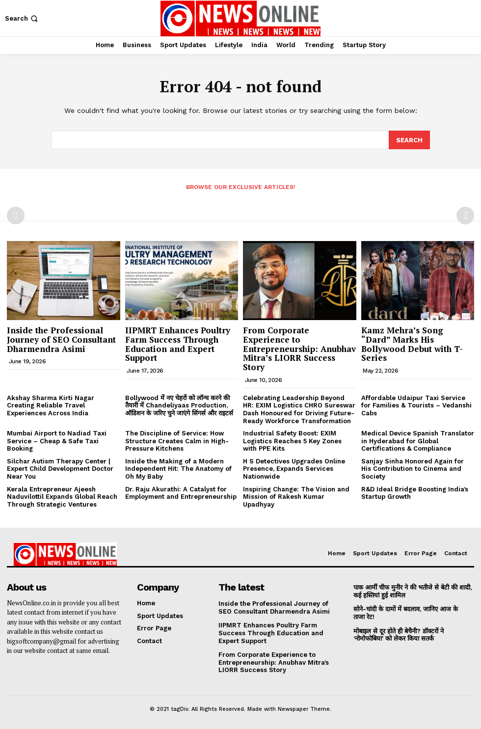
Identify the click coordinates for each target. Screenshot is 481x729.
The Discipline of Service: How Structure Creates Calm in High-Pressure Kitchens (177, 440)
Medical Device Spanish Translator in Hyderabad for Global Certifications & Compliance (417, 440)
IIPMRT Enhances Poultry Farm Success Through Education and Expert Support (177, 343)
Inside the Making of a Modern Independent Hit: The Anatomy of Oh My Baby (178, 468)
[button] (22, 18)
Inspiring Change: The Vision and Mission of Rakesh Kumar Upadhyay (296, 496)
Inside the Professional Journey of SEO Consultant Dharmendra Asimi (61, 338)
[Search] (409, 139)
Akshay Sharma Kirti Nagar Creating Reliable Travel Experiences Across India (50, 405)
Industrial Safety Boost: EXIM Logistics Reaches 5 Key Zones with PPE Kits (292, 440)
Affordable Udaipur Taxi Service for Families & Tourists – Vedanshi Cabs (416, 405)
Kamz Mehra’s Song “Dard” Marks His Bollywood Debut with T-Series (412, 343)
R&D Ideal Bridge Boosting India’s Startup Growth (414, 492)
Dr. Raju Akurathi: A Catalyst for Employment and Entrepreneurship (181, 492)
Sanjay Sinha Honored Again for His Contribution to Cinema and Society (412, 468)
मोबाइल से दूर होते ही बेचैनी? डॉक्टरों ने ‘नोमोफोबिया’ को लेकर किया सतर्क (398, 634)
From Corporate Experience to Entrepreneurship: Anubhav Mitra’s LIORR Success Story (299, 348)
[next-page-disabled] (465, 215)
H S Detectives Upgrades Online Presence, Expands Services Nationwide (294, 468)
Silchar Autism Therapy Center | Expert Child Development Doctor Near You (60, 468)
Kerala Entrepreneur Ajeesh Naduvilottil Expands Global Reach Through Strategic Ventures (62, 496)
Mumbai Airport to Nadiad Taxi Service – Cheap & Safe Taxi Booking (57, 440)
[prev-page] (16, 215)
